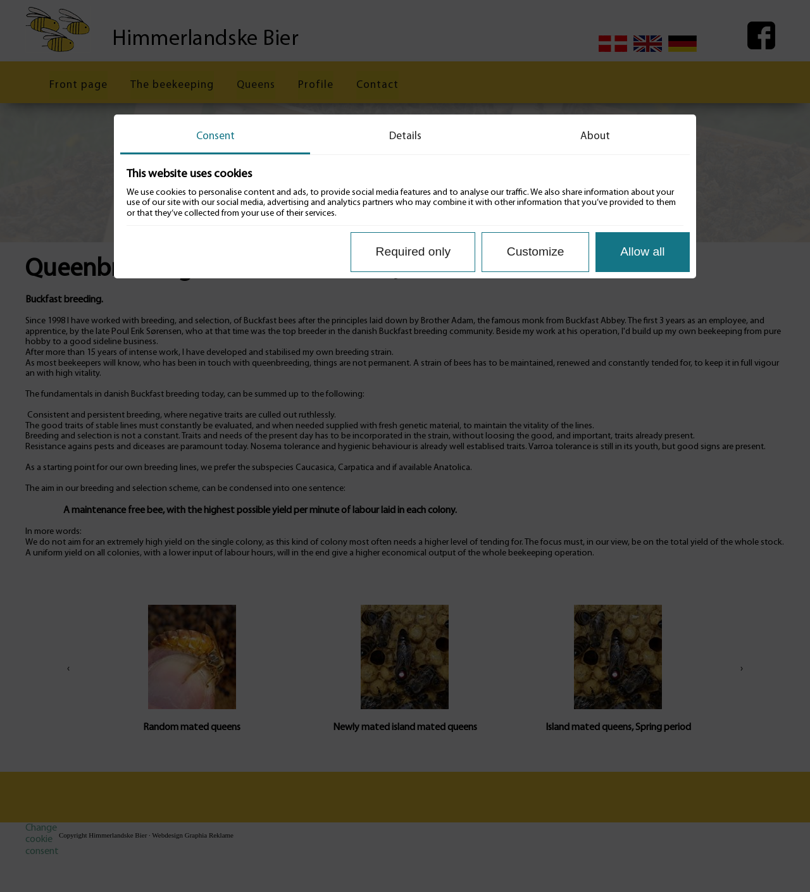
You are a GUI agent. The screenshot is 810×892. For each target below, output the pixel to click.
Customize (535, 251)
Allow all (642, 251)
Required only (413, 251)
